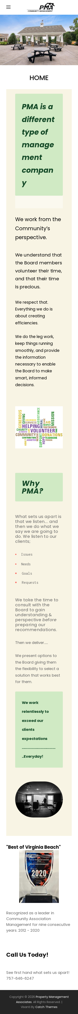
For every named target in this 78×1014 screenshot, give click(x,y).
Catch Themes (46, 1007)
